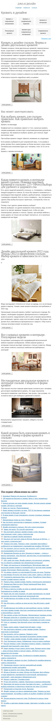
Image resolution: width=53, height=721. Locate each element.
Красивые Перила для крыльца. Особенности (20, 496)
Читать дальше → (7, 104)
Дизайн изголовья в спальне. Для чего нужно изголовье (23, 527)
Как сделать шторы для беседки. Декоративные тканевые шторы (28, 615)
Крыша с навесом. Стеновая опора (17, 679)
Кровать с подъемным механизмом (9, 21)
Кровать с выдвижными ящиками (26, 21)
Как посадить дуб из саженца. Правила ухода (20, 634)
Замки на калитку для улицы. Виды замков (19, 670)
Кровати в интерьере (43, 21)
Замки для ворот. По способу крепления (18, 529)
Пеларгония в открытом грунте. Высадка (19, 689)
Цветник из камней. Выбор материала (18, 536)
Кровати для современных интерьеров (26, 32)
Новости (26, 7)
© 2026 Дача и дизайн (8, 710)
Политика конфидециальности (10, 715)
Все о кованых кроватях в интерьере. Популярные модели (23, 336)
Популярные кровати (9, 32)
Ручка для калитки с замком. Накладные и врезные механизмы (27, 682)
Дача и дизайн (27, 3)
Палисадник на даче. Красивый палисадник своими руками (25, 636)
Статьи (34, 7)
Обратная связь (6, 718)
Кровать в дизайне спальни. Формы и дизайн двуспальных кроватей (23, 44)
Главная (18, 7)
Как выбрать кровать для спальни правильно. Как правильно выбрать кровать (22, 119)
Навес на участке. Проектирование (16, 508)
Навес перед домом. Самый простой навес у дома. (22, 627)
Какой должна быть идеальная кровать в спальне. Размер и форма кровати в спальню (25, 435)
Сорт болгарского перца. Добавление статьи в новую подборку (27, 641)
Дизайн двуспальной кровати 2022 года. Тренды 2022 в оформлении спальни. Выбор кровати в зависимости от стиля (25, 253)
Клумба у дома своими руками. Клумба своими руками (24, 639)
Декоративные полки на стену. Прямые (17, 520)
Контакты (5, 713)
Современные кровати (43, 32)
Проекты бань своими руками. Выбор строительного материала (27, 582)
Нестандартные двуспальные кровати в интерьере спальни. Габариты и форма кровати (24, 383)
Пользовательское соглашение (15, 713)
